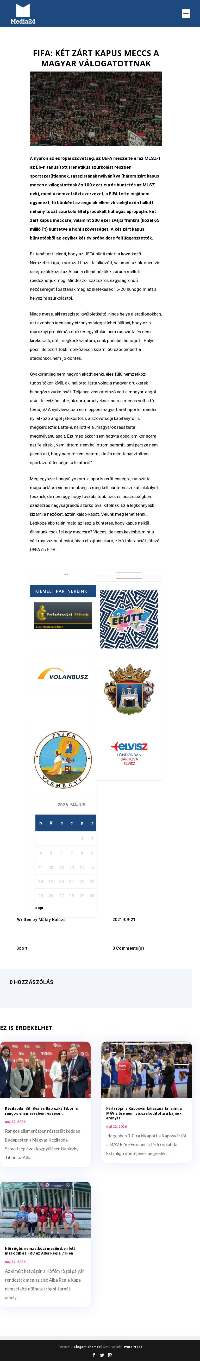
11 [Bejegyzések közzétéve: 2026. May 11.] (41, 867)
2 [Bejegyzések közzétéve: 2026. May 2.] (92, 839)
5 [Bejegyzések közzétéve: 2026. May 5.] (51, 853)
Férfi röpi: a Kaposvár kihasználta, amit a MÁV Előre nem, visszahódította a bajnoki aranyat (144, 1113)
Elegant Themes (87, 1347)
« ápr (39, 908)
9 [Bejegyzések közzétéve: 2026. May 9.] (92, 853)
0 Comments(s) (128, 948)
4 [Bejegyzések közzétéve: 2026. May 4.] (41, 853)
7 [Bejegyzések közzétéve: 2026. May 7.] (72, 853)
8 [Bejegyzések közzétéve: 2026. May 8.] (82, 853)
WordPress (133, 1347)
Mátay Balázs (52, 919)
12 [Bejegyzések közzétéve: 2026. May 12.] (51, 867)
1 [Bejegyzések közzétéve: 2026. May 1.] (82, 839)
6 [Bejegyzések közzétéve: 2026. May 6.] (61, 853)
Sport (22, 948)
